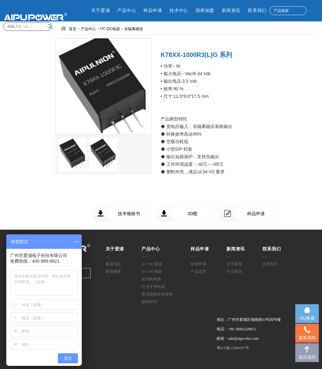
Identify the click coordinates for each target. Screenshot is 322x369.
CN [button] (86, 32)
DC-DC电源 (152, 271)
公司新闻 (234, 264)
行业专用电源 (153, 286)
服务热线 (307, 337)
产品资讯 (234, 271)
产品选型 (198, 271)
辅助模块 (149, 301)
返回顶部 (307, 357)
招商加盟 (205, 10)
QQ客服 (306, 318)
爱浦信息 (113, 264)
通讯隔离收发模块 (157, 294)
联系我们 (257, 10)
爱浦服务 (113, 271)
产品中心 (126, 10)
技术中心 (178, 10)
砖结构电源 (151, 279)
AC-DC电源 (152, 264)
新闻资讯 (231, 10)
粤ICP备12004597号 (233, 348)
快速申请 (198, 264)
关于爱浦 (100, 10)
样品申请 (152, 10)
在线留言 (270, 264)
